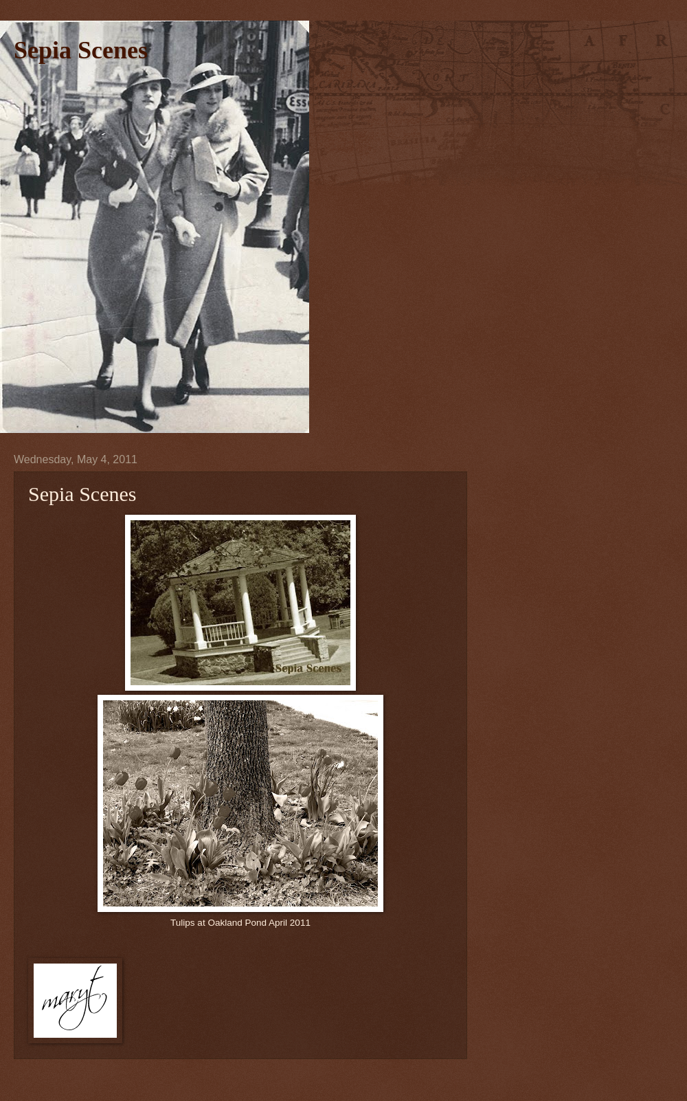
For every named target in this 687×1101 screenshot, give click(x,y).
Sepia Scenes (81, 50)
